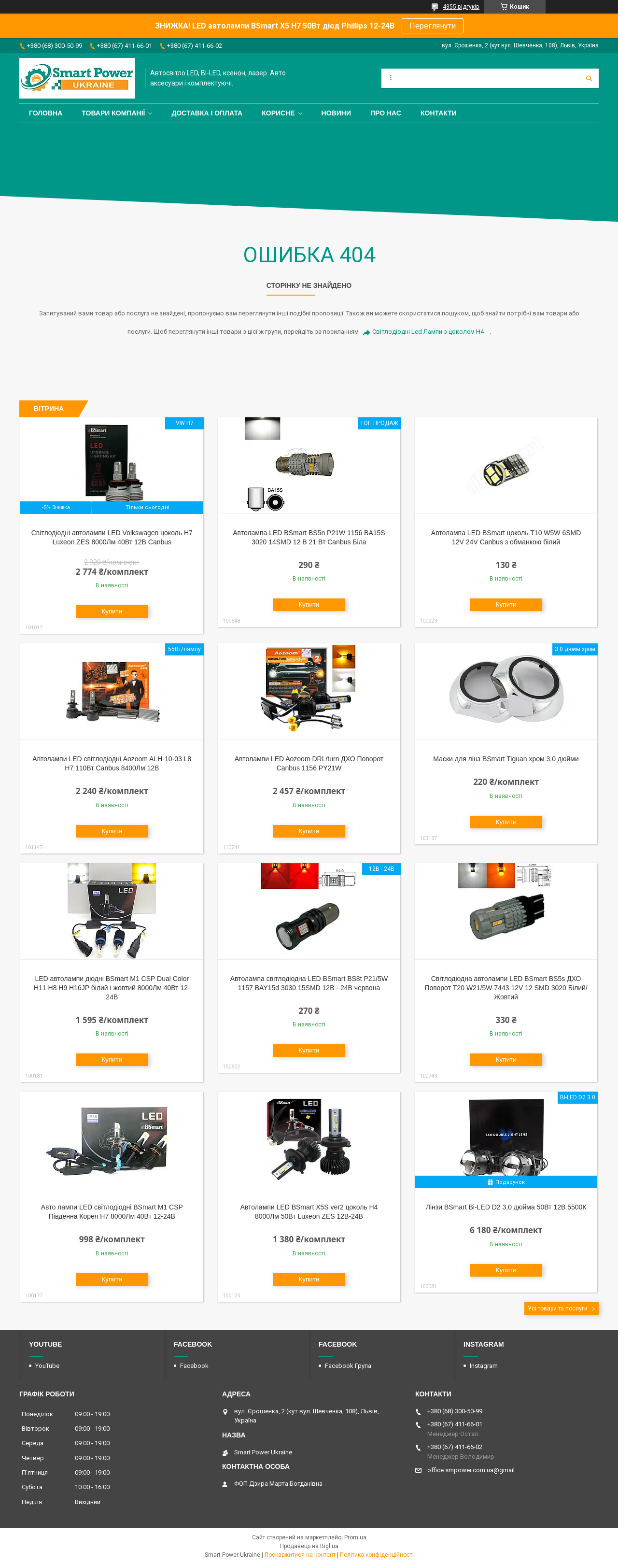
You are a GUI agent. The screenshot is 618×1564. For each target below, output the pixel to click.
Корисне (278, 113)
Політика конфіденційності (377, 1554)
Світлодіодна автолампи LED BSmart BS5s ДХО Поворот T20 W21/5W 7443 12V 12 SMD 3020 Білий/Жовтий (505, 988)
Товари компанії (113, 113)
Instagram (484, 1365)
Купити (111, 611)
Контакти (439, 113)
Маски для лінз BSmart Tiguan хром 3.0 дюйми (505, 759)
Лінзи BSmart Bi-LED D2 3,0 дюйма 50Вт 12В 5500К (506, 1207)
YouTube (47, 1365)
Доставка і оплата (206, 113)
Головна (45, 113)
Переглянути (432, 25)
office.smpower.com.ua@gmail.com (474, 1470)
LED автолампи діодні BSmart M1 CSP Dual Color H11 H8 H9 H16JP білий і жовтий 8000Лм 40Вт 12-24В (112, 988)
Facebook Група (348, 1365)
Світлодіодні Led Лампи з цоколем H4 (428, 331)
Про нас (385, 113)
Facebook (194, 1365)
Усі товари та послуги (558, 1308)
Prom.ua (355, 1537)
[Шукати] (589, 78)
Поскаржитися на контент (300, 1554)
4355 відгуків (461, 6)
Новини (336, 113)
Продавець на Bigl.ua (309, 1546)
